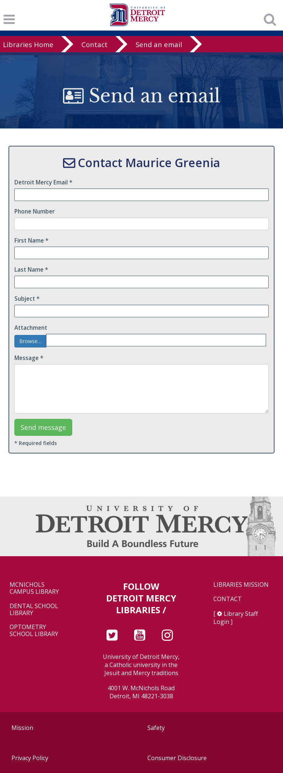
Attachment (30, 328)
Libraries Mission (241, 584)
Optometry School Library (34, 631)
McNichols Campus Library (34, 588)
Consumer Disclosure (177, 758)
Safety (156, 728)
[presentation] (213, 433)
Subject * (26, 299)
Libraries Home (28, 44)
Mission (22, 728)
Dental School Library (34, 610)
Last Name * (31, 269)
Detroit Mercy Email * (43, 182)
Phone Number (34, 211)
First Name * (31, 240)
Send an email (159, 44)
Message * (28, 358)
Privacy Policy (29, 758)
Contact (94, 44)
